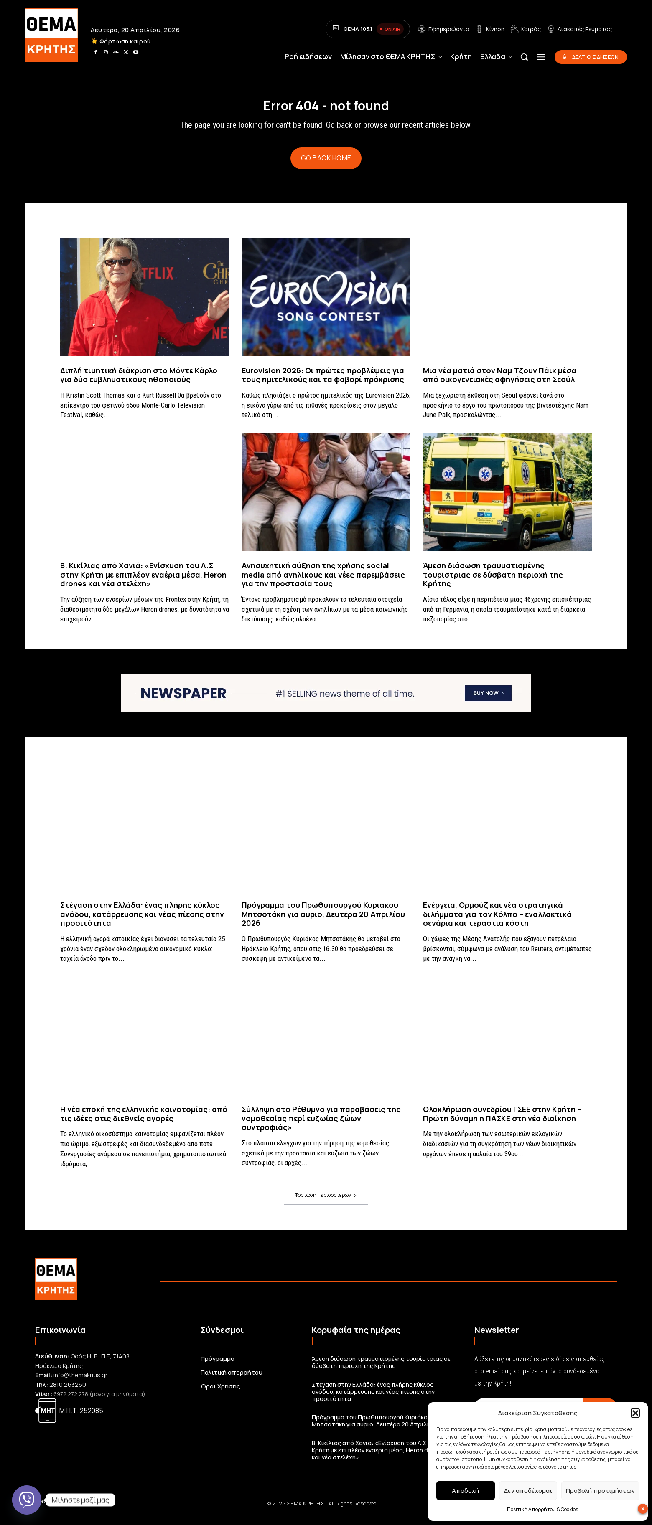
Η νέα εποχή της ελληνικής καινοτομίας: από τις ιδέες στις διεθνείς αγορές (143, 1120)
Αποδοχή (465, 1490)
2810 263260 (67, 1391)
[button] (635, 1413)
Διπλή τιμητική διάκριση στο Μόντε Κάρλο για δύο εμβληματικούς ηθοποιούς (138, 381)
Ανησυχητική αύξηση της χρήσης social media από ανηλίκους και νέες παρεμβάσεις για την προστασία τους (323, 581)
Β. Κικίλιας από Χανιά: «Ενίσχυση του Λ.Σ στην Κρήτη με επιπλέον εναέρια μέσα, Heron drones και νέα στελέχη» (143, 581)
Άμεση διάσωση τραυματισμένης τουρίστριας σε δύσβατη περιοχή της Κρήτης (493, 581)
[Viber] (26, 1500)
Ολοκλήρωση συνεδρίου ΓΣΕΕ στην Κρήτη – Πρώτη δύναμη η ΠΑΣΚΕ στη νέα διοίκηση (502, 1120)
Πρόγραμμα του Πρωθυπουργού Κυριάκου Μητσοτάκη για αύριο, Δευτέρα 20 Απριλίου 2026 (323, 921)
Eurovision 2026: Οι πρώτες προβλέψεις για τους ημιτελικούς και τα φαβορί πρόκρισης (323, 381)
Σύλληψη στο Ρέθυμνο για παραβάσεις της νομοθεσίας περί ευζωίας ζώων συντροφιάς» (321, 1125)
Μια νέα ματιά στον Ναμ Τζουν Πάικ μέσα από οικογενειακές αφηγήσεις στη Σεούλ (499, 381)
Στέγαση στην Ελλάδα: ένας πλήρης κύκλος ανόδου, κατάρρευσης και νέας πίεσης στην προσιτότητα (142, 921)
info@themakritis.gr (80, 1382)
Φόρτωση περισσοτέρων (326, 1202)
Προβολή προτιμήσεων (600, 1490)
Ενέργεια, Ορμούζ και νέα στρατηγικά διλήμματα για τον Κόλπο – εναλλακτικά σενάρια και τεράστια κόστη (497, 921)
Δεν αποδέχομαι (528, 1490)
